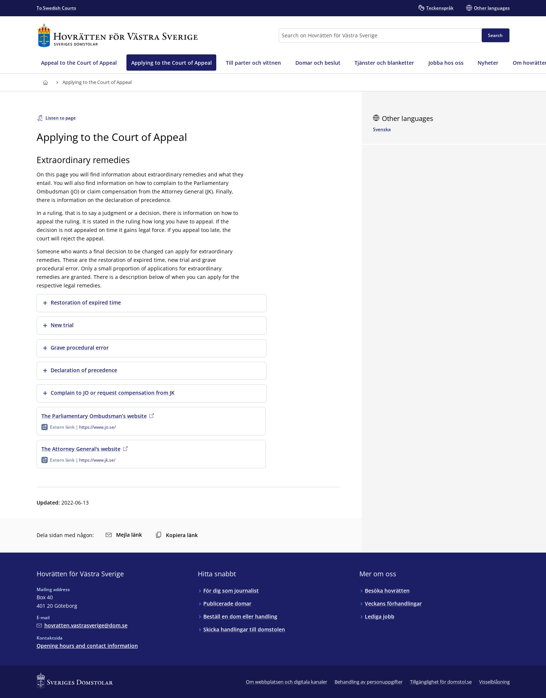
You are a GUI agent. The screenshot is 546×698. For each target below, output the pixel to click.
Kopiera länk (177, 535)
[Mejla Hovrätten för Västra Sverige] (82, 625)
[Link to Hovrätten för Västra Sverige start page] (118, 35)
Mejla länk (124, 534)
